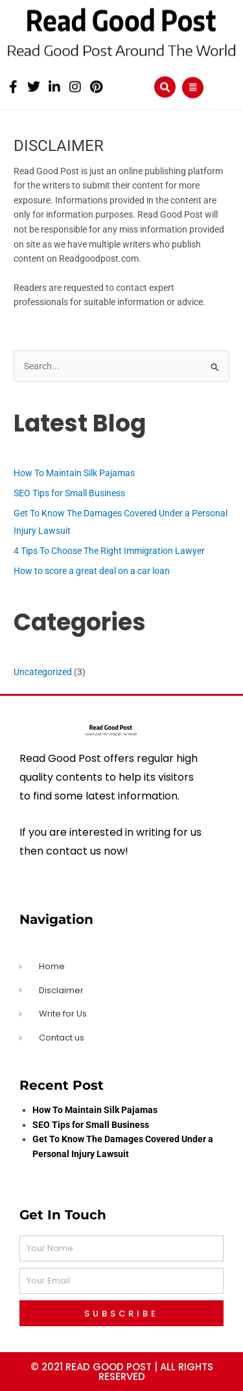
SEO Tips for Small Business (69, 493)
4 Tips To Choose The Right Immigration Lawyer (109, 551)
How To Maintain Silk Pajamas (74, 473)
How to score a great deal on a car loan (92, 571)
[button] (165, 86)
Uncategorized (43, 672)
